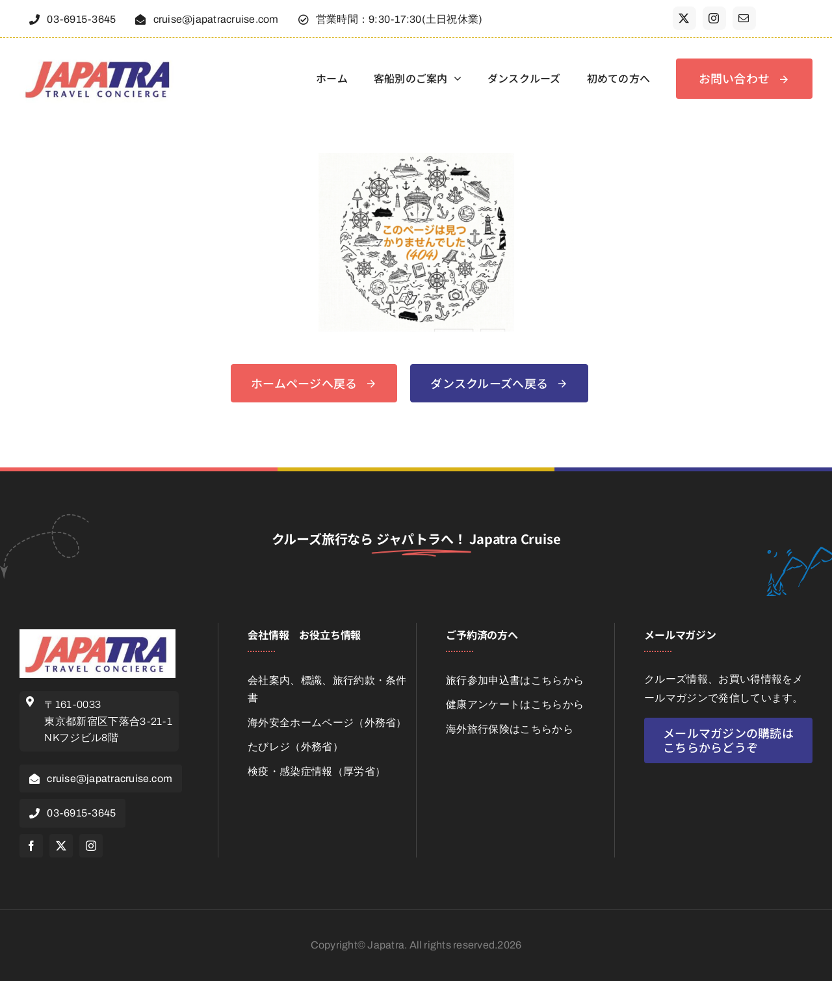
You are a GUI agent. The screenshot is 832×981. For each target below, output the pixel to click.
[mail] (744, 18)
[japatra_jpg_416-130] (99, 58)
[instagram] (714, 18)
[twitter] (684, 18)
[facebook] (31, 845)
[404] (416, 157)
